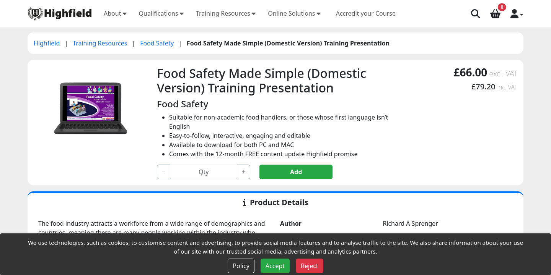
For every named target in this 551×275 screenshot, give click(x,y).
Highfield (48, 43)
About (115, 13)
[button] (517, 13)
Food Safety (157, 43)
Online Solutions (294, 13)
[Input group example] (203, 172)
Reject (309, 266)
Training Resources (226, 13)
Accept (275, 266)
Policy (241, 266)
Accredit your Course (366, 13)
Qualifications (161, 13)
